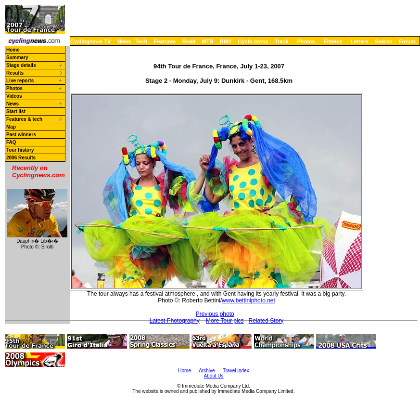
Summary (17, 57)
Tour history (20, 150)
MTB (208, 41)
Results (15, 73)
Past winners (21, 134)
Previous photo (215, 314)
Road (189, 41)
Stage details (21, 65)
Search (384, 41)
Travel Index (236, 370)
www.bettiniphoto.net (248, 300)
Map (11, 127)
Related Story (266, 320)
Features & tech (24, 119)
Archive (207, 370)
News (124, 41)
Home (13, 49)
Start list (15, 111)
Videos (14, 96)
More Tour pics (224, 320)
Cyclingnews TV (90, 41)
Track (282, 41)
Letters (360, 41)
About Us (213, 375)
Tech (141, 41)
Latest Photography (175, 320)
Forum (407, 41)
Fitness (332, 41)
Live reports (20, 80)
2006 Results (21, 157)
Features (165, 41)
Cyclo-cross (253, 41)
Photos (306, 41)
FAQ (11, 142)
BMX (225, 41)
